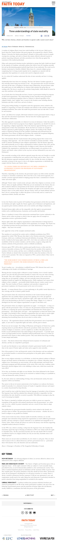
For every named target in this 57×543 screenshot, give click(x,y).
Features (28, 35)
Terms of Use (21, 529)
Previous (5, 495)
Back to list (30, 495)
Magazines (16, 27)
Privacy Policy (28, 529)
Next (52, 495)
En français (4, 46)
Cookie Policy (36, 529)
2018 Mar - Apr (23, 27)
